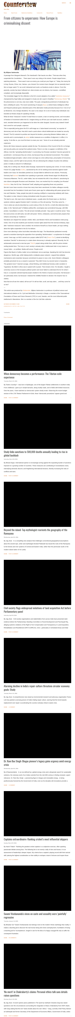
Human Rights (8, 306)
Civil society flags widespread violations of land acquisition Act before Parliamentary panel (37, 609)
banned (15, 175)
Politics (22, 306)
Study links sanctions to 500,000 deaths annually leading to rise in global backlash (35, 453)
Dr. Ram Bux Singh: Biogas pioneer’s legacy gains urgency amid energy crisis (37, 763)
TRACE (32, 243)
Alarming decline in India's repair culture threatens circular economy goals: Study (37, 687)
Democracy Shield (61, 99)
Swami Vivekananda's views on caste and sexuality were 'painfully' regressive (35, 915)
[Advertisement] (37, 37)
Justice (14, 306)
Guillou (23, 169)
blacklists (7, 184)
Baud (44, 105)
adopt (27, 137)
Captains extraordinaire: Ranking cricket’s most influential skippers (36, 839)
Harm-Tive (51, 237)
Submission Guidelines (26, 12)
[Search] (64, 3)
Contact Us (39, 12)
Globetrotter (26, 290)
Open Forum (14, 12)
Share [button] (67, 304)
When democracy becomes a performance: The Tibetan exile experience (33, 375)
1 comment (12, 707)
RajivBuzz (60, 12)
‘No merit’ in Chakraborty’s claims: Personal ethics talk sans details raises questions (35, 993)
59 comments (12, 937)
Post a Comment (8, 317)
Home (5, 12)
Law (18, 306)
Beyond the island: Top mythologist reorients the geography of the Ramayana (35, 531)
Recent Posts (50, 12)
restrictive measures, (62, 96)
